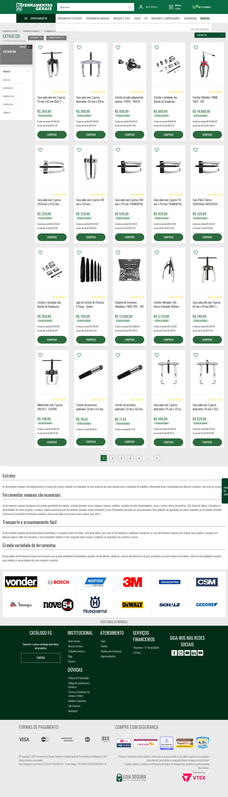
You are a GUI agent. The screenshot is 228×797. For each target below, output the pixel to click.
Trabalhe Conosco (76, 651)
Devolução (73, 711)
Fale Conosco (74, 706)
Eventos (71, 661)
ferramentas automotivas (54, 31)
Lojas (103, 641)
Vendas (104, 646)
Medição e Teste (122, 18)
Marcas (205, 18)
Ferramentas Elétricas (70, 18)
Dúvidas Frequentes (77, 701)
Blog (70, 656)
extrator (74, 31)
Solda (137, 18)
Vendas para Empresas (111, 651)
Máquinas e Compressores (166, 18)
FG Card (136, 653)
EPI (146, 18)
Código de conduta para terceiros (79, 685)
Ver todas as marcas (114, 621)
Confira (41, 658)
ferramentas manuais (31, 31)
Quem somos (74, 641)
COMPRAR (52, 135)
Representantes (108, 656)
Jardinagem (190, 18)
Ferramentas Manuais (97, 18)
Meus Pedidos (152, 7)
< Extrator (25, 47)
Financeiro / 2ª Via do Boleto (146, 647)
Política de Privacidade (78, 678)
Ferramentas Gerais (9, 31)
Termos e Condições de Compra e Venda (78, 694)
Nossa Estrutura (75, 646)
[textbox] (95, 7)
